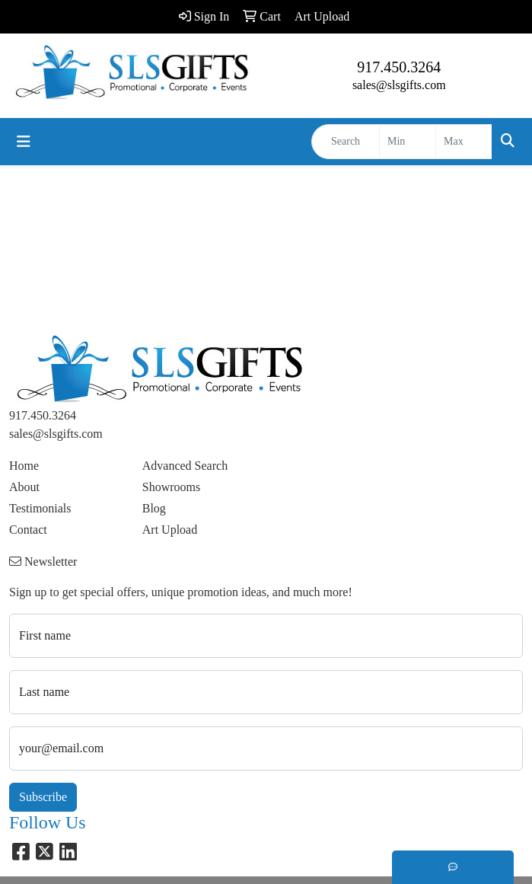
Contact (28, 529)
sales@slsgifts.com (399, 84)
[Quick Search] (345, 141)
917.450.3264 (399, 67)
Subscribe (43, 796)
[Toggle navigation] (24, 141)
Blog (154, 508)
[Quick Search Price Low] (407, 141)
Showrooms (171, 486)
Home (24, 465)
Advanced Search (185, 465)
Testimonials (40, 508)
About (24, 486)
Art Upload (169, 529)
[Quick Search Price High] (463, 141)
